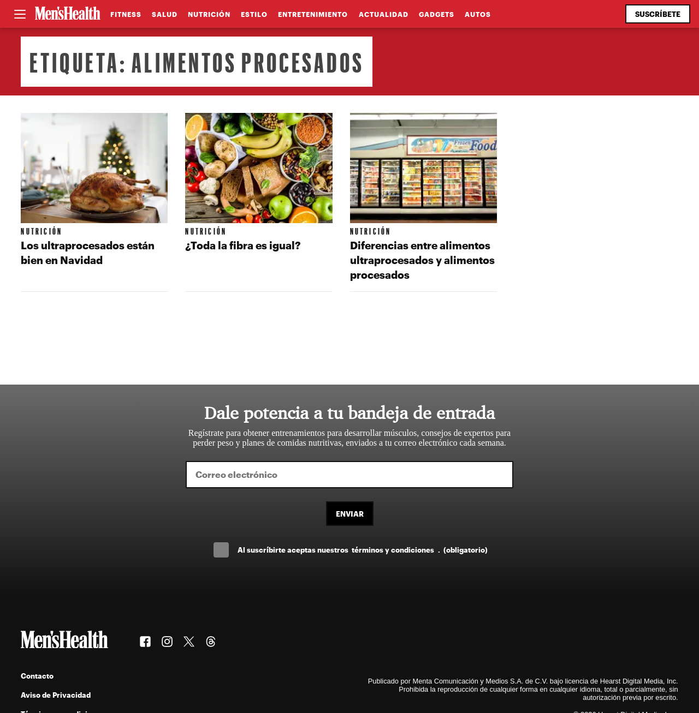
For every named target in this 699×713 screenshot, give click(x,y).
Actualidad (383, 14)
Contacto (37, 676)
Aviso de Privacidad (56, 695)
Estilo (254, 14)
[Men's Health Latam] (67, 14)
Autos (478, 14)
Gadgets (436, 14)
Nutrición (209, 14)
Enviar (350, 514)
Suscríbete (657, 14)
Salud (164, 14)
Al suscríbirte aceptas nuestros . (363, 550)
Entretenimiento (313, 14)
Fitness (125, 14)
